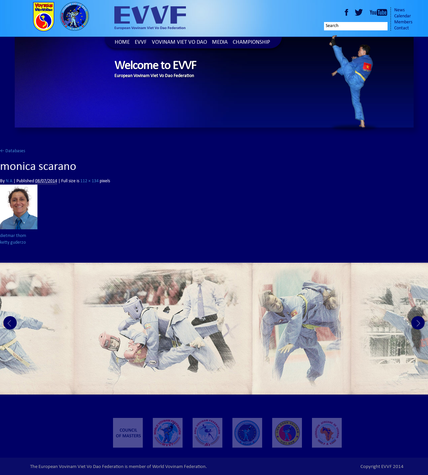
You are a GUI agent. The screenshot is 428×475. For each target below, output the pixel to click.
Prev (10, 322)
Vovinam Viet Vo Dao (179, 42)
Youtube (378, 12)
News (399, 10)
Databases (12, 151)
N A (9, 181)
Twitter (360, 12)
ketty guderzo (13, 242)
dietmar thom (13, 236)
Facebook (346, 12)
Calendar (402, 16)
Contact (401, 28)
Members (403, 22)
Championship (251, 42)
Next (418, 322)
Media (220, 42)
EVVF (141, 42)
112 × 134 (89, 181)
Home (122, 42)
